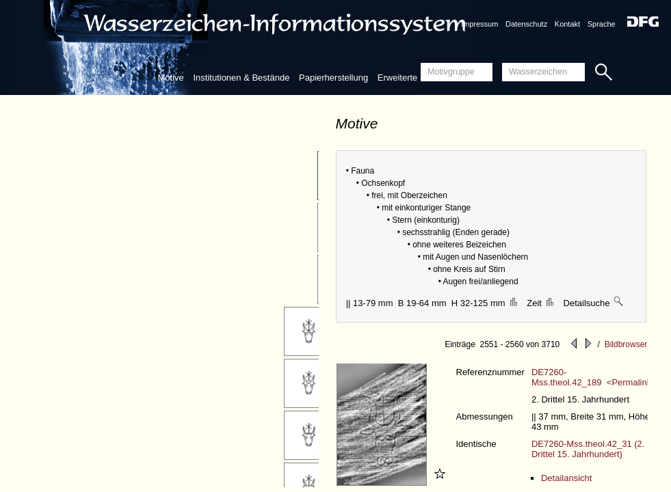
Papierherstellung (333, 77)
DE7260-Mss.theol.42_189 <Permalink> (594, 377)
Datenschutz (526, 24)
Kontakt (567, 24)
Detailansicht (566, 478)
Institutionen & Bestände (241, 77)
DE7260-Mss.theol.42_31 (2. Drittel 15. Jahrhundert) (587, 449)
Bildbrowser (626, 344)
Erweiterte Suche (411, 77)
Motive (171, 77)
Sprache (602, 24)
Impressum (479, 24)
